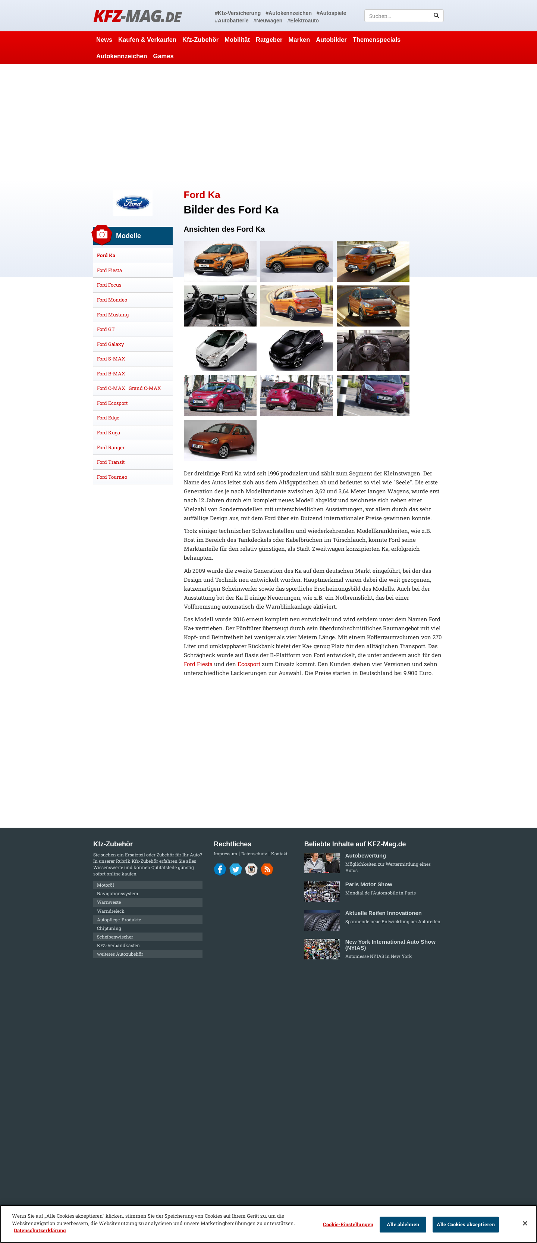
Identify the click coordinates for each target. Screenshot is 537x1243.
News (104, 39)
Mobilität (237, 39)
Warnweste (109, 902)
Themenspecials (377, 39)
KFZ (137, 15)
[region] (268, 1224)
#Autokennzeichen (289, 13)
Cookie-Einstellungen (348, 1224)
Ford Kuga (108, 432)
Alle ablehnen (403, 1224)
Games (163, 56)
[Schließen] (525, 1223)
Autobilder (331, 39)
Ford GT (106, 329)
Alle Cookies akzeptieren (466, 1224)
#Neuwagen (268, 21)
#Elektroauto (303, 21)
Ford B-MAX (111, 373)
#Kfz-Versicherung (238, 13)
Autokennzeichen (121, 56)
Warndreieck (111, 911)
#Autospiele (331, 13)
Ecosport (249, 664)
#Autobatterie (231, 21)
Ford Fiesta (198, 664)
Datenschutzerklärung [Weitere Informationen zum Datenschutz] (40, 1230)
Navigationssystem (117, 893)
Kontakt (279, 853)
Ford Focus (109, 284)
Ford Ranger (111, 447)
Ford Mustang (113, 314)
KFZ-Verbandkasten (118, 945)
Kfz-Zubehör (200, 39)
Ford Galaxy (110, 344)
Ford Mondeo (112, 299)
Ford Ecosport (112, 403)
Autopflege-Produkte (119, 919)
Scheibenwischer (115, 937)
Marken (299, 39)
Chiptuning (109, 928)
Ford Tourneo (112, 477)
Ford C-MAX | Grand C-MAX (129, 388)
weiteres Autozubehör (120, 954)
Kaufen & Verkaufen (147, 39)
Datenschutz (254, 853)
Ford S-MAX (111, 358)
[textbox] (404, 15)
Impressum (225, 853)
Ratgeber (269, 39)
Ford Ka (106, 255)
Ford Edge (108, 417)
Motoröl (105, 885)
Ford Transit (111, 462)
